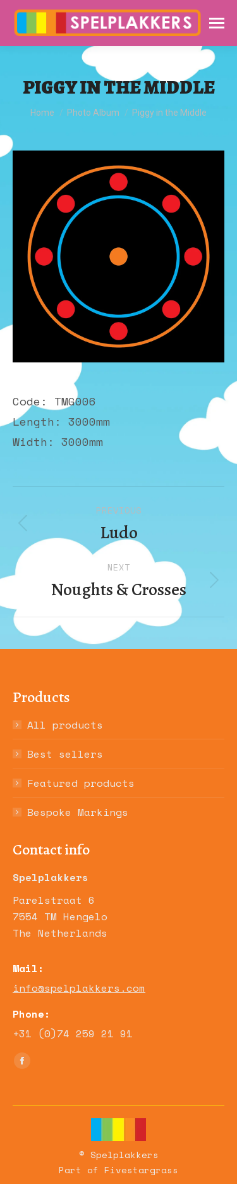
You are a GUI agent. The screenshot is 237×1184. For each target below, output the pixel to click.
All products (65, 724)
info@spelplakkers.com (79, 988)
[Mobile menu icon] (216, 23)
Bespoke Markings (77, 812)
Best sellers (65, 754)
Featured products (81, 783)
